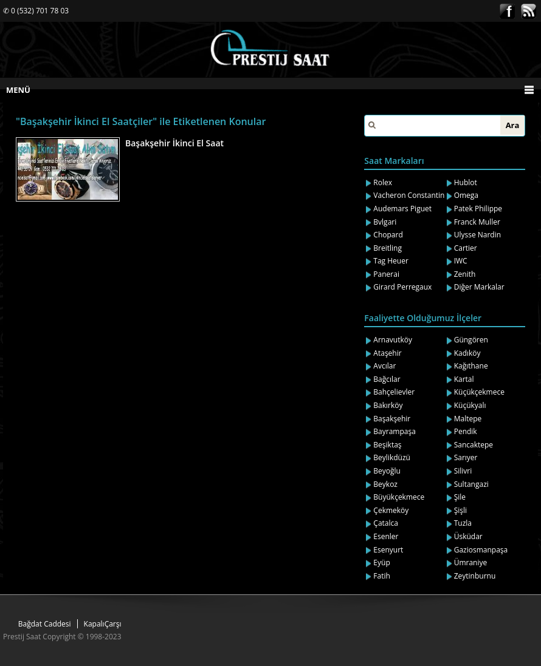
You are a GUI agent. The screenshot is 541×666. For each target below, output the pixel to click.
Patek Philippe (478, 208)
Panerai (386, 274)
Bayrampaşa (394, 431)
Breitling (387, 248)
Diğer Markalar (479, 287)
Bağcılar (386, 379)
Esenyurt (388, 550)
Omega (466, 195)
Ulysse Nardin (477, 234)
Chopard (387, 234)
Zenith (465, 274)
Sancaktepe (473, 445)
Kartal (464, 379)
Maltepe (468, 418)
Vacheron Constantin (408, 195)
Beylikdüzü (391, 457)
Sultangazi (471, 484)
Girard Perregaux (402, 287)
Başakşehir (391, 418)
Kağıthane (471, 366)
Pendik (465, 431)
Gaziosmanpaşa (481, 550)
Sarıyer (466, 457)
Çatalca (385, 523)
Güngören (471, 340)
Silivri (463, 471)
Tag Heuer (390, 261)
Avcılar (384, 366)
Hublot (465, 182)
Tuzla (463, 523)
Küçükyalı (470, 405)
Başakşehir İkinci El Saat (174, 143)
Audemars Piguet (402, 208)
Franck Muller (477, 222)
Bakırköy (387, 405)
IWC (460, 261)
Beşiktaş (387, 445)
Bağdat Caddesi (44, 624)
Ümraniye (471, 562)
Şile (460, 497)
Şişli (460, 510)
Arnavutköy (392, 340)
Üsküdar (468, 536)
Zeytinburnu (475, 576)
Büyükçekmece (398, 497)
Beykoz (385, 484)
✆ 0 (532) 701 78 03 (36, 10)
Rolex (382, 182)
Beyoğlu (387, 471)
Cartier (465, 248)
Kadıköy (467, 353)
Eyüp (381, 562)
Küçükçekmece (479, 392)
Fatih (381, 576)
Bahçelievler (394, 392)
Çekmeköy (390, 510)
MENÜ (18, 89)
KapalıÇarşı (103, 624)
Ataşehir (387, 353)
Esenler (385, 536)
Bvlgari (384, 222)
